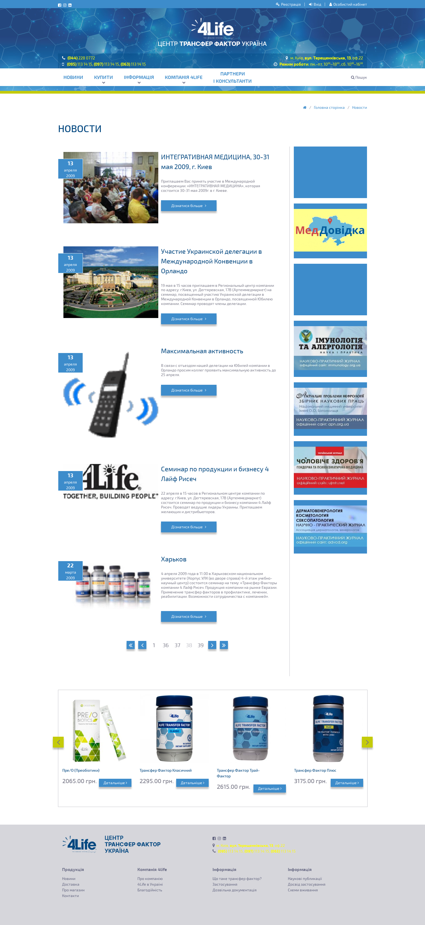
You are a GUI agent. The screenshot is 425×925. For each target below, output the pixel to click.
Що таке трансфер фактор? (237, 878)
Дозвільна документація (234, 890)
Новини (73, 77)
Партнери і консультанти (232, 77)
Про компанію (150, 878)
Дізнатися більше (188, 205)
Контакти (70, 895)
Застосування (224, 884)
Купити (103, 79)
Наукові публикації (305, 878)
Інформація (138, 79)
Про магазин (73, 890)
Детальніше (115, 782)
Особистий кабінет (348, 4)
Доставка (70, 884)
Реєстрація (288, 4)
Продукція (73, 869)
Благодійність (149, 890)
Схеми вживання (303, 890)
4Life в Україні (150, 884)
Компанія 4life (183, 79)
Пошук (359, 77)
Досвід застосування (307, 884)
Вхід (315, 4)
